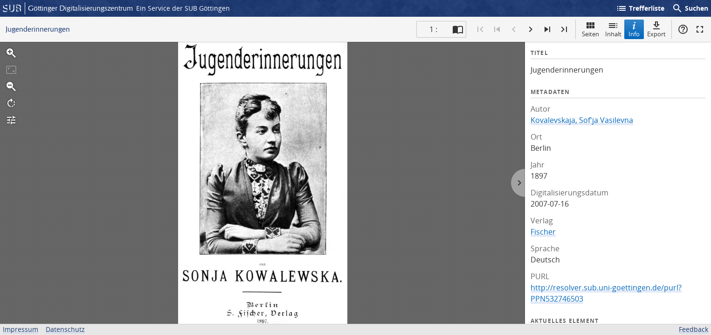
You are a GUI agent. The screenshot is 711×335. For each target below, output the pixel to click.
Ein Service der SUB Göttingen (183, 8)
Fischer (543, 232)
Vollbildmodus (699, 29)
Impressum (20, 329)
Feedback (693, 329)
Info (634, 29)
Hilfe (683, 29)
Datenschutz (65, 329)
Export (656, 29)
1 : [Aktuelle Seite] (433, 29)
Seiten (590, 29)
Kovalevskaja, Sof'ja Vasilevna (582, 120)
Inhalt (613, 29)
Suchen (690, 8)
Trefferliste (640, 8)
